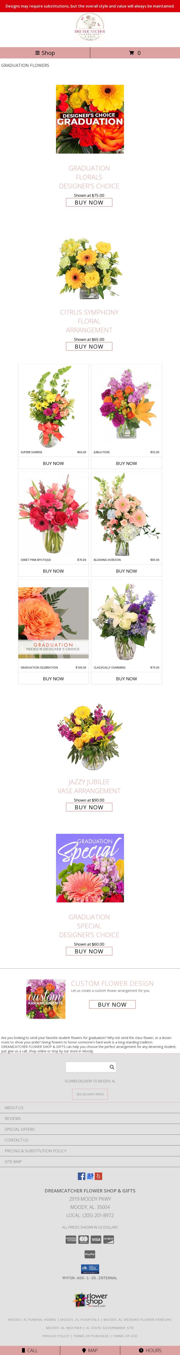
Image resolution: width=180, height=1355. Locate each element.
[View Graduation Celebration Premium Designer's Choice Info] (53, 622)
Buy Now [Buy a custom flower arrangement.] (112, 1004)
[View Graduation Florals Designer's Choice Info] (90, 119)
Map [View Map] (90, 1350)
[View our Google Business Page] (90, 1178)
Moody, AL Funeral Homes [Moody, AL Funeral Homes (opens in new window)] (32, 1319)
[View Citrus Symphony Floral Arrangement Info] (90, 263)
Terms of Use (125, 1336)
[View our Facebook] (81, 1178)
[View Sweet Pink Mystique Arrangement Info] (53, 515)
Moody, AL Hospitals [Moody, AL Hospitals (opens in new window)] (80, 1319)
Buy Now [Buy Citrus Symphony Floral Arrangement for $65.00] (89, 346)
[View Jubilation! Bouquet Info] (126, 407)
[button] (90, 1269)
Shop (45, 53)
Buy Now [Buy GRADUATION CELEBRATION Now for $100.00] (53, 679)
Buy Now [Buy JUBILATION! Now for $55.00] (126, 463)
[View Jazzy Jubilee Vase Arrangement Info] (90, 733)
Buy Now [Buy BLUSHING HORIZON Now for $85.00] (126, 571)
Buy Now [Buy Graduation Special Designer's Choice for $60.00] (89, 951)
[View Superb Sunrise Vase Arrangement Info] (53, 407)
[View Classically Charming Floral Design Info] (126, 622)
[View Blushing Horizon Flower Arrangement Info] (126, 515)
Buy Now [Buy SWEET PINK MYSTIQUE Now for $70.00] (53, 571)
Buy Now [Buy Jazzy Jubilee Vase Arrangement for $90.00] (89, 807)
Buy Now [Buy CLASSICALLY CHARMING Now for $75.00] (126, 679)
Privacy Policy (56, 1336)
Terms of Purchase (91, 1336)
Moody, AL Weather (64, 1328)
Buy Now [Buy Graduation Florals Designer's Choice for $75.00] (89, 202)
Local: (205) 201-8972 (90, 1215)
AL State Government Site (110, 1328)
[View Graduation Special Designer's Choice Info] (90, 868)
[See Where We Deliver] (90, 1094)
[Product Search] (91, 1067)
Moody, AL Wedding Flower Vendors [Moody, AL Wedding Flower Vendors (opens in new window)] (138, 1319)
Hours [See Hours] (150, 1350)
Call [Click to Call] (30, 1350)
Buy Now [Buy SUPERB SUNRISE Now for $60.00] (53, 463)
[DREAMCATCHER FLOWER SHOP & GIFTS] (90, 40)
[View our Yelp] (98, 1178)
